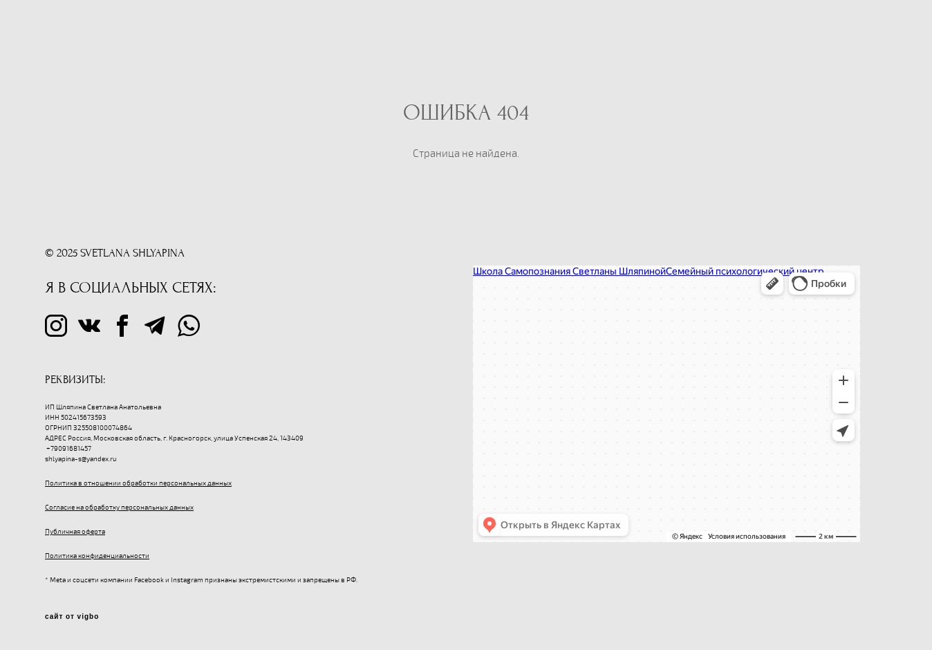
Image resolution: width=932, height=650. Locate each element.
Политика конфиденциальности (97, 556)
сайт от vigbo (72, 616)
